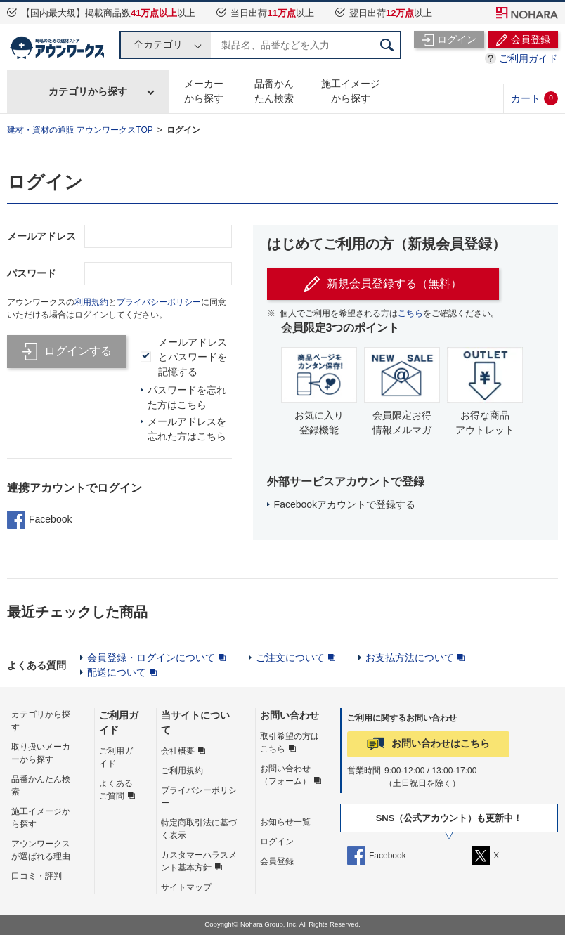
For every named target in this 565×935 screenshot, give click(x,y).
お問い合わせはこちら (440, 743)
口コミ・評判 (36, 876)
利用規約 (91, 302)
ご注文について (290, 657)
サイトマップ (186, 887)
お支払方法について (409, 657)
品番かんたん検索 (274, 91)
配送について (116, 672)
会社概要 (178, 751)
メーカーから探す (203, 91)
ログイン (183, 130)
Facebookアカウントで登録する (344, 504)
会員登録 (277, 861)
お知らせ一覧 (285, 822)
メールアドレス (41, 236)
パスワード (31, 273)
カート (534, 98)
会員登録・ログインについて (151, 657)
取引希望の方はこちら (289, 742)
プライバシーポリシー (159, 302)
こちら (410, 313)
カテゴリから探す (87, 91)
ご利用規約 (182, 771)
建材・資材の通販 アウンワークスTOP (80, 130)
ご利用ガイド (528, 58)
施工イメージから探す (350, 91)
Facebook (39, 520)
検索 (387, 45)
